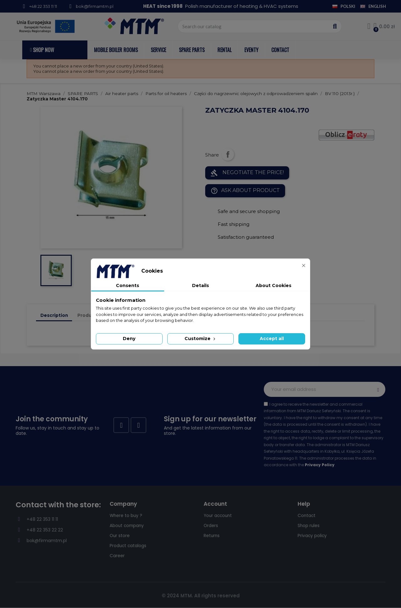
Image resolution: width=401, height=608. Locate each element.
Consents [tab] (127, 285)
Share (227, 154)
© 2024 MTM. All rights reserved (201, 595)
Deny (129, 338)
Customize (200, 338)
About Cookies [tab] (273, 285)
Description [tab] (54, 315)
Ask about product (245, 191)
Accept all (272, 338)
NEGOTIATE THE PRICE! (247, 173)
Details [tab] (200, 285)
